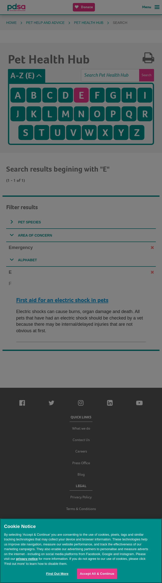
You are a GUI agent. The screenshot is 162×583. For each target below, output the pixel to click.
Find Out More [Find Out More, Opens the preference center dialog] (57, 574)
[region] (81, 550)
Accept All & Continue (97, 574)
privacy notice (27, 559)
